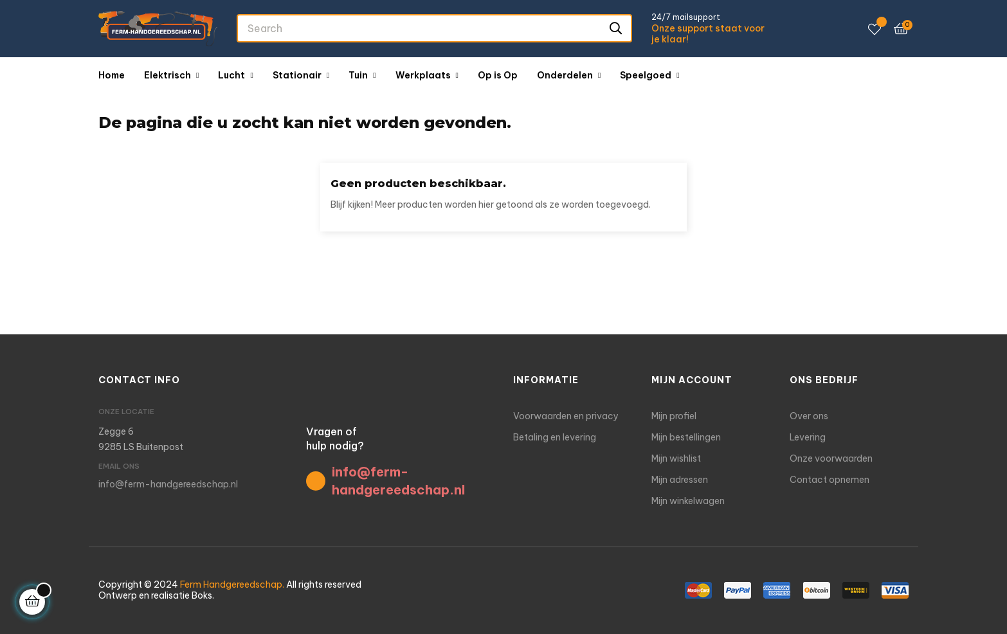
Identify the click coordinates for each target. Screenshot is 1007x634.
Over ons (809, 416)
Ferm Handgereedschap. (232, 584)
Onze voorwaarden (831, 458)
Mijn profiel (673, 416)
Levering (808, 437)
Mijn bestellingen (686, 437)
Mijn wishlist (676, 458)
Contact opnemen (829, 479)
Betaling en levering (554, 437)
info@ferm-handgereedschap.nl (168, 484)
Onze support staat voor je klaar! (708, 34)
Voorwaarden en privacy (566, 416)
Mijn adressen (679, 479)
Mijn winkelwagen (688, 501)
